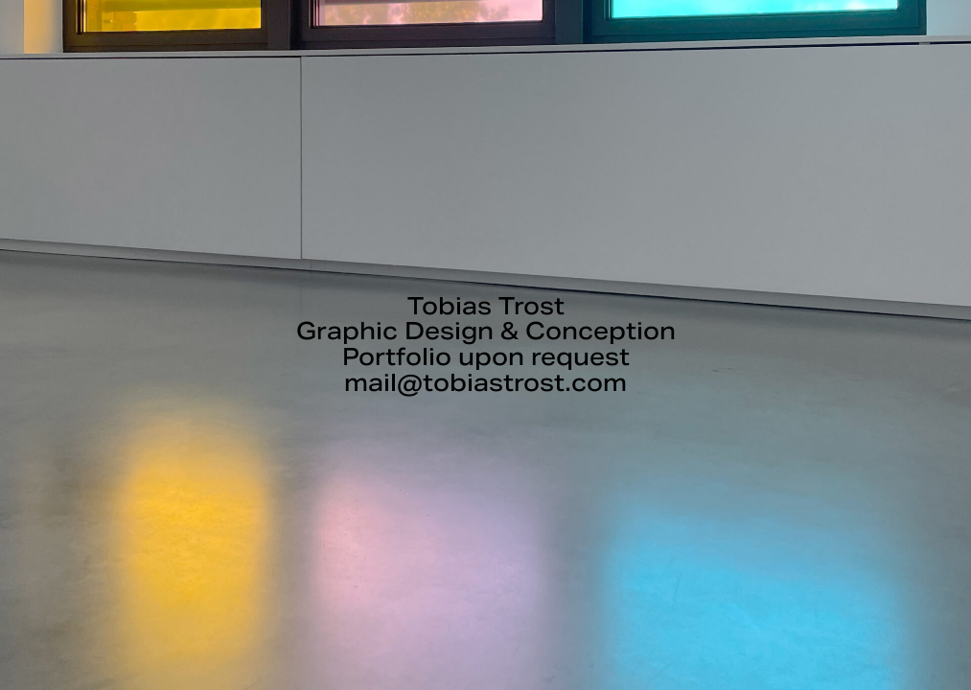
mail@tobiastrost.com (485, 383)
